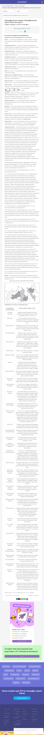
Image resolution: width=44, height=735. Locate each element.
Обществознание (9, 670)
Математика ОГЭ (20, 678)
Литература (25, 674)
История (27, 670)
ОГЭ (23, 709)
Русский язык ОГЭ (8, 678)
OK (28, 732)
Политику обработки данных (20, 730)
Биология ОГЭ (26, 682)
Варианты (24, 719)
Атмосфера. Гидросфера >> (33, 595)
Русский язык (6, 666)
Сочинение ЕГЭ (34, 714)
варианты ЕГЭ (25, 592)
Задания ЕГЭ (25, 714)
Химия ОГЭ (16, 682)
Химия (5, 674)
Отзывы (33, 716)
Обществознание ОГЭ (33, 678)
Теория (24, 711)
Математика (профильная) (19, 666)
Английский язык (15, 674)
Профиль (15, 717)
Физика (19, 670)
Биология (35, 670)
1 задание (13, 592)
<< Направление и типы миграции (12, 595)
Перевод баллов (35, 711)
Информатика (35, 674)
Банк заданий (34, 709)
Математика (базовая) (35, 666)
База (14, 721)
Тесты (24, 716)
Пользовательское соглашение (30, 730)
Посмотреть (22, 31)
